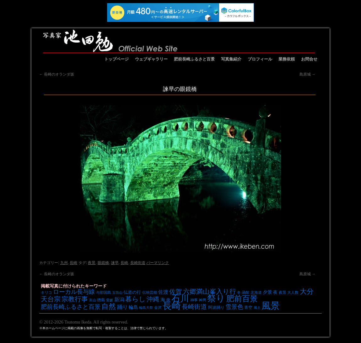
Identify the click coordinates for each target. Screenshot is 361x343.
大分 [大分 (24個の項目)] (307, 291)
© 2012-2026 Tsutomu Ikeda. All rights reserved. (83, 322)
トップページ (116, 59)
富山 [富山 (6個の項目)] (92, 300)
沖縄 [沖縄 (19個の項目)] (153, 299)
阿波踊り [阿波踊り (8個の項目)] (216, 307)
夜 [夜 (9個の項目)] (275, 292)
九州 (64, 263)
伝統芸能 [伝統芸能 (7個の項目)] (149, 292)
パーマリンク (157, 263)
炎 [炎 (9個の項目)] (168, 299)
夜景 (91, 263)
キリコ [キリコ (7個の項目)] (46, 292)
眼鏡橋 (103, 263)
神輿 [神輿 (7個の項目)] (202, 300)
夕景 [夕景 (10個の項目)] (267, 292)
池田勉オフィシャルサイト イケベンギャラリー (179, 40)
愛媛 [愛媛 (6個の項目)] (109, 300)
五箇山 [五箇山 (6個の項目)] (117, 292)
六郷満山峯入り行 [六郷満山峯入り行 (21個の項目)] (209, 291)
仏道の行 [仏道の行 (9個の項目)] (132, 292)
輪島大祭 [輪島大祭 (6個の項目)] (146, 307)
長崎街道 (137, 263)
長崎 (73, 263)
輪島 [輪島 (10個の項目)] (133, 307)
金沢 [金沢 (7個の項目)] (158, 307)
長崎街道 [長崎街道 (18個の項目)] (194, 306)
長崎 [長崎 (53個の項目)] (172, 305)
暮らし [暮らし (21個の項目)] (135, 299)
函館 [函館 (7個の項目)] (245, 292)
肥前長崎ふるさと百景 (194, 59)
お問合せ (309, 59)
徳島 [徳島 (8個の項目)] (101, 300)
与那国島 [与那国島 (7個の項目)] (103, 292)
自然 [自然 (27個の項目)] (108, 306)
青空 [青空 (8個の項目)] (248, 307)
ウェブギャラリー (151, 59)
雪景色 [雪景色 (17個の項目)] (234, 306)
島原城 (307, 74)
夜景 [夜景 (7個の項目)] (282, 292)
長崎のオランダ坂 (56, 74)
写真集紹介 (231, 59)
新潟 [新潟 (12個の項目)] (119, 299)
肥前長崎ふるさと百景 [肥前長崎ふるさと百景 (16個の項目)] (70, 306)
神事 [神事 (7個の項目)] (194, 300)
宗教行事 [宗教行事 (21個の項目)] (75, 299)
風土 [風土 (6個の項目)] (257, 307)
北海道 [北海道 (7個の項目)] (256, 292)
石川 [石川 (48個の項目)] (180, 298)
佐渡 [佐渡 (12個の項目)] (163, 292)
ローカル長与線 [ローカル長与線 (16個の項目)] (74, 291)
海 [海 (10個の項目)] (162, 299)
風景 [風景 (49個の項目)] (270, 306)
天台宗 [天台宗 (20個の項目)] (51, 299)
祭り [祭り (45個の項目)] (216, 298)
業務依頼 (286, 59)
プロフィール (260, 59)
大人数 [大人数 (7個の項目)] (293, 292)
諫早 (115, 263)
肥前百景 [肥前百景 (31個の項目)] (242, 298)
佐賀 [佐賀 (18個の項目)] (175, 291)
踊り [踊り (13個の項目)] (122, 307)
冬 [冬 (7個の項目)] (239, 292)
